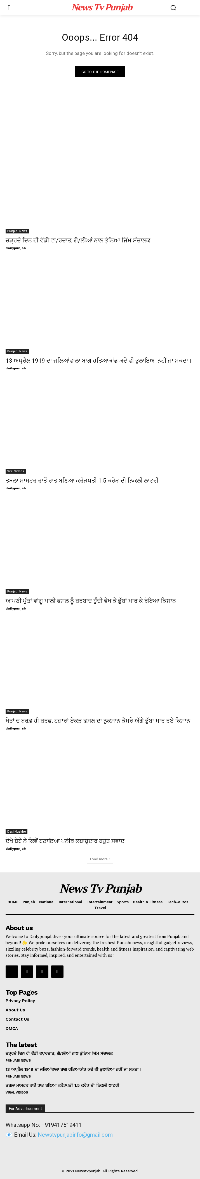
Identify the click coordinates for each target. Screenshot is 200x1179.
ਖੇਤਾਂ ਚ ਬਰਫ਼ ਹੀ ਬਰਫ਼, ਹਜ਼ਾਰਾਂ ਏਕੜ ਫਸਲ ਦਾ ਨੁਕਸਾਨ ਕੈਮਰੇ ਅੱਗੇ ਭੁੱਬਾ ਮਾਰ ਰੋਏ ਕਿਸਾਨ (98, 720)
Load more (100, 859)
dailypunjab (16, 248)
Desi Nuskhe (16, 831)
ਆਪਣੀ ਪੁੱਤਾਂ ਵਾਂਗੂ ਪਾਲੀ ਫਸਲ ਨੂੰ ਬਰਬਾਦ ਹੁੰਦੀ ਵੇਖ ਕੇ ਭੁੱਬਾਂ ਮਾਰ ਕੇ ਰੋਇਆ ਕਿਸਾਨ (91, 600)
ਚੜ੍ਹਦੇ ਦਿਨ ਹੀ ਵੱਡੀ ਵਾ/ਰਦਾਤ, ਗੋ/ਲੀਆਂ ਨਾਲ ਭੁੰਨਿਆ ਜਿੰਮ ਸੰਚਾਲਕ (78, 240)
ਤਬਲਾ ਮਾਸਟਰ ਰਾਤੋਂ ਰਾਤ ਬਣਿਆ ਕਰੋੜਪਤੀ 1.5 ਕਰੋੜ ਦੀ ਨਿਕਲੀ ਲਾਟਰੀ (82, 480)
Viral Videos (15, 471)
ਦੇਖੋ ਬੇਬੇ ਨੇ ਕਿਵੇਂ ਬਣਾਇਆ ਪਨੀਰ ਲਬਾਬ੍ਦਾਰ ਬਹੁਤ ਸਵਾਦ (65, 841)
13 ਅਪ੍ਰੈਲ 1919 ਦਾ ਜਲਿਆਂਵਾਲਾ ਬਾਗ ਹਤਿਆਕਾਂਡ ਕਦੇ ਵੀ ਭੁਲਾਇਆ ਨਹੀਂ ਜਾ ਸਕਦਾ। (99, 360)
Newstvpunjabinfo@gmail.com (75, 1134)
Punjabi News (17, 231)
